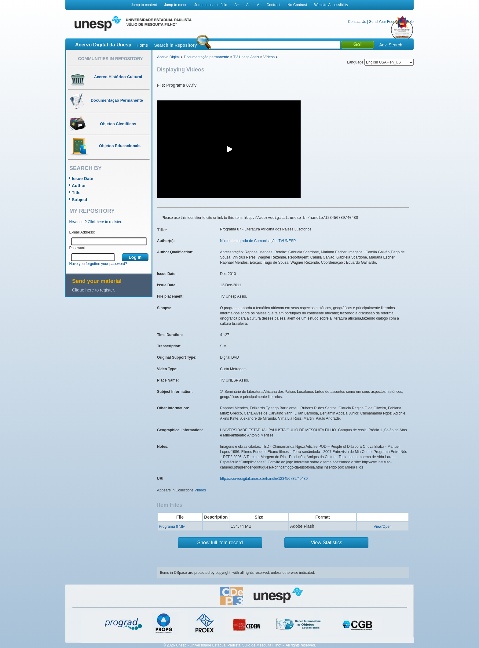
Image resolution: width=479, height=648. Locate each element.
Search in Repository (175, 45)
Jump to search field (211, 5)
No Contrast (297, 5)
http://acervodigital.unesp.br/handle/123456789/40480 (264, 478)
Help (410, 22)
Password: (77, 248)
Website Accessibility (331, 5)
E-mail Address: (82, 232)
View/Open (382, 526)
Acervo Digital (168, 57)
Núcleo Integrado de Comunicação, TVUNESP (258, 241)
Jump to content (144, 5)
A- (248, 5)
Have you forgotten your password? (98, 264)
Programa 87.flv (172, 526)
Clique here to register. (93, 290)
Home (142, 45)
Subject (79, 199)
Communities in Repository (110, 58)
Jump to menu (175, 5)
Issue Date (82, 178)
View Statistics (326, 542)
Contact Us (357, 22)
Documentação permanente (206, 57)
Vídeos (269, 57)
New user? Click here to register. (95, 222)
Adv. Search (390, 44)
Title (76, 192)
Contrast (273, 5)
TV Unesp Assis (246, 57)
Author (79, 185)
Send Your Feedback (386, 22)
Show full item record (220, 542)
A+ (236, 5)
